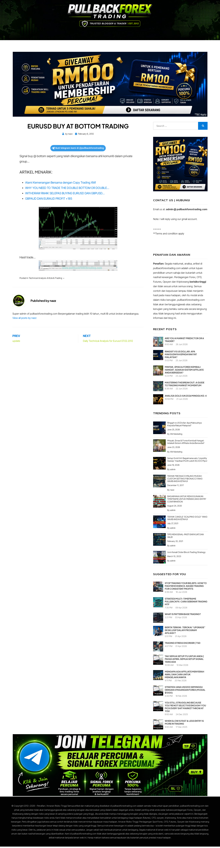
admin (172, 471)
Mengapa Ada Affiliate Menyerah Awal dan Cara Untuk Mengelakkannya (184, 676)
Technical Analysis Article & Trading (45, 279)
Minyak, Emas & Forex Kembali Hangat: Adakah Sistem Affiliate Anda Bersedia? (184, 371)
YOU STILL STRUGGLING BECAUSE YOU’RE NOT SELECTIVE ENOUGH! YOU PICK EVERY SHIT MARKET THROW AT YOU (185, 708)
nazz (172, 491)
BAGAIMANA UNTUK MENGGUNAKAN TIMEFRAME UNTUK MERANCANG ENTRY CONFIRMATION (186, 500)
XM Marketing (176, 435)
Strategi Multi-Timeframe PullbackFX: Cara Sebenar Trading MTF (186, 603)
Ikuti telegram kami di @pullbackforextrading (78, 149)
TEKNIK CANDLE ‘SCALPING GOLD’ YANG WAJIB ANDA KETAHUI (187, 519)
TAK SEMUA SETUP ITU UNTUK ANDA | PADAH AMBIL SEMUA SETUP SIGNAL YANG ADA (184, 660)
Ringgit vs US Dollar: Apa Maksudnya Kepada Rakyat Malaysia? (181, 355)
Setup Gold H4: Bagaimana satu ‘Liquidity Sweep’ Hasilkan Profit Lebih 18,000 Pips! (187, 461)
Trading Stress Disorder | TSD (182, 644)
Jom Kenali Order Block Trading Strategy (186, 553)
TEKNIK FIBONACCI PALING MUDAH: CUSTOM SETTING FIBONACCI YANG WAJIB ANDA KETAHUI (185, 480)
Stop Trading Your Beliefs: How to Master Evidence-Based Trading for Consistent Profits (186, 587)
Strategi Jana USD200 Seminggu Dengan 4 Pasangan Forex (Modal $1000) (185, 691)
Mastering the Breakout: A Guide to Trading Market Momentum (184, 385)
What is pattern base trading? (183, 615)
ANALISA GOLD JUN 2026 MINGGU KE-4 (186, 397)
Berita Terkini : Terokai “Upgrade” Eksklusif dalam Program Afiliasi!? (185, 631)
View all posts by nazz (24, 319)
